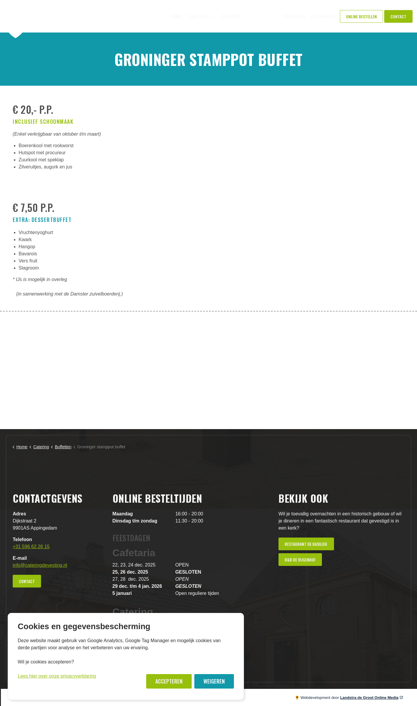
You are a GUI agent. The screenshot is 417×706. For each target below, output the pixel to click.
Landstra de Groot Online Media (371, 697)
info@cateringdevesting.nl (40, 565)
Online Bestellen (361, 16)
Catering (231, 16)
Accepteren (168, 681)
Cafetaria (198, 16)
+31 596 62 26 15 (31, 546)
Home (176, 16)
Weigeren (214, 681)
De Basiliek (294, 16)
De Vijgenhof (323, 16)
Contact (398, 16)
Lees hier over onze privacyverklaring (57, 676)
